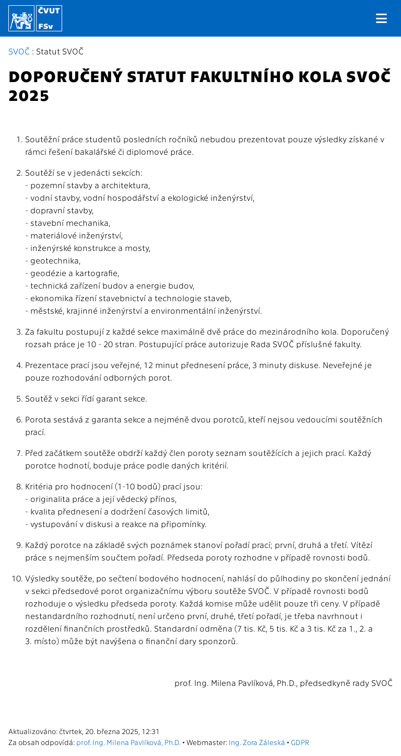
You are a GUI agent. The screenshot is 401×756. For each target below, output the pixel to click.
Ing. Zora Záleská (257, 742)
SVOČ (19, 51)
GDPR (300, 742)
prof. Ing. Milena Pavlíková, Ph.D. (128, 742)
